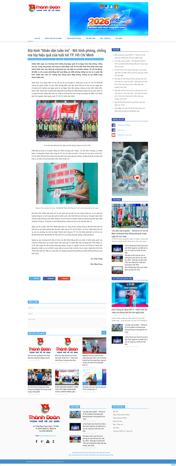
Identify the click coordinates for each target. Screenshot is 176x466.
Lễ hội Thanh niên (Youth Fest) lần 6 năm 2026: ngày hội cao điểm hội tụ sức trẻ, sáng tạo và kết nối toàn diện (131, 72)
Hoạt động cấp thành (35, 59)
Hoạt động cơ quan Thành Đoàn (74, 59)
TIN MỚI (116, 49)
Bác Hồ (38, 40)
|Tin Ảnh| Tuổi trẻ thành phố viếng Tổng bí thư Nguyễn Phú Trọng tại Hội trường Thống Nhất (40, 389)
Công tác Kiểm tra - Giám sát (122, 431)
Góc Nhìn (119, 40)
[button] (146, 38)
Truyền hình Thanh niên (125, 135)
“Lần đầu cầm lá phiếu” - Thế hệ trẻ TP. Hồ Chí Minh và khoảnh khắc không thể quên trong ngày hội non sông (131, 64)
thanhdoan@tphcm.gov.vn (48, 436)
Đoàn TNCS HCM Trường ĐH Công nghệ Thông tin (49, 462)
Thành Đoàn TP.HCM (124, 125)
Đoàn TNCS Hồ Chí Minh (54, 40)
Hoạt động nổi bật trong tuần (94, 59)
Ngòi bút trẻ (121, 130)
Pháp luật (60, 59)
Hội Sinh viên (91, 40)
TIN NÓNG (117, 199)
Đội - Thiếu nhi (106, 40)
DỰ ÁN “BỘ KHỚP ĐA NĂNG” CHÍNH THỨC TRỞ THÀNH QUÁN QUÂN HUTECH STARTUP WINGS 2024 (66, 389)
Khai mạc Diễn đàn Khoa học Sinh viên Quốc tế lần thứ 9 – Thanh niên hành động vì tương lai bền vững (66, 358)
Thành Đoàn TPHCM (74, 40)
